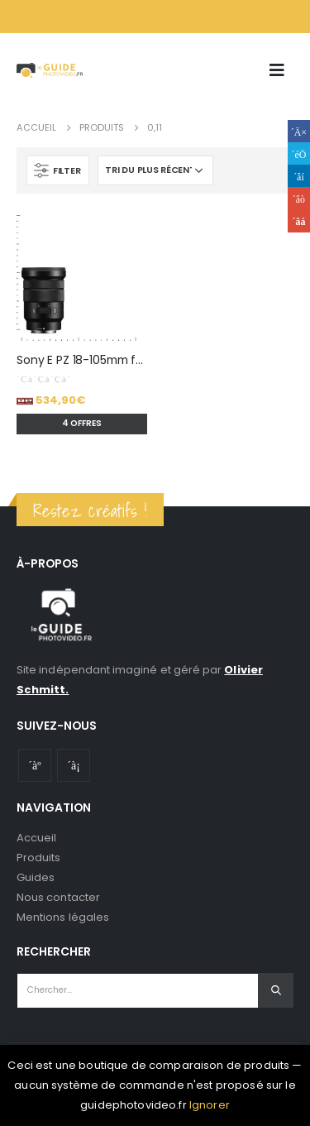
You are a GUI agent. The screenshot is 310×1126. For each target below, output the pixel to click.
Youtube (34, 765)
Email (299, 221)
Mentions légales (63, 917)
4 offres (82, 423)
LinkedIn (299, 176)
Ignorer (209, 1105)
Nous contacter (58, 897)
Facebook (299, 131)
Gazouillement (299, 153)
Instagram (73, 765)
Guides (36, 877)
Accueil (36, 838)
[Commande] (155, 170)
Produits (39, 857)
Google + (299, 198)
